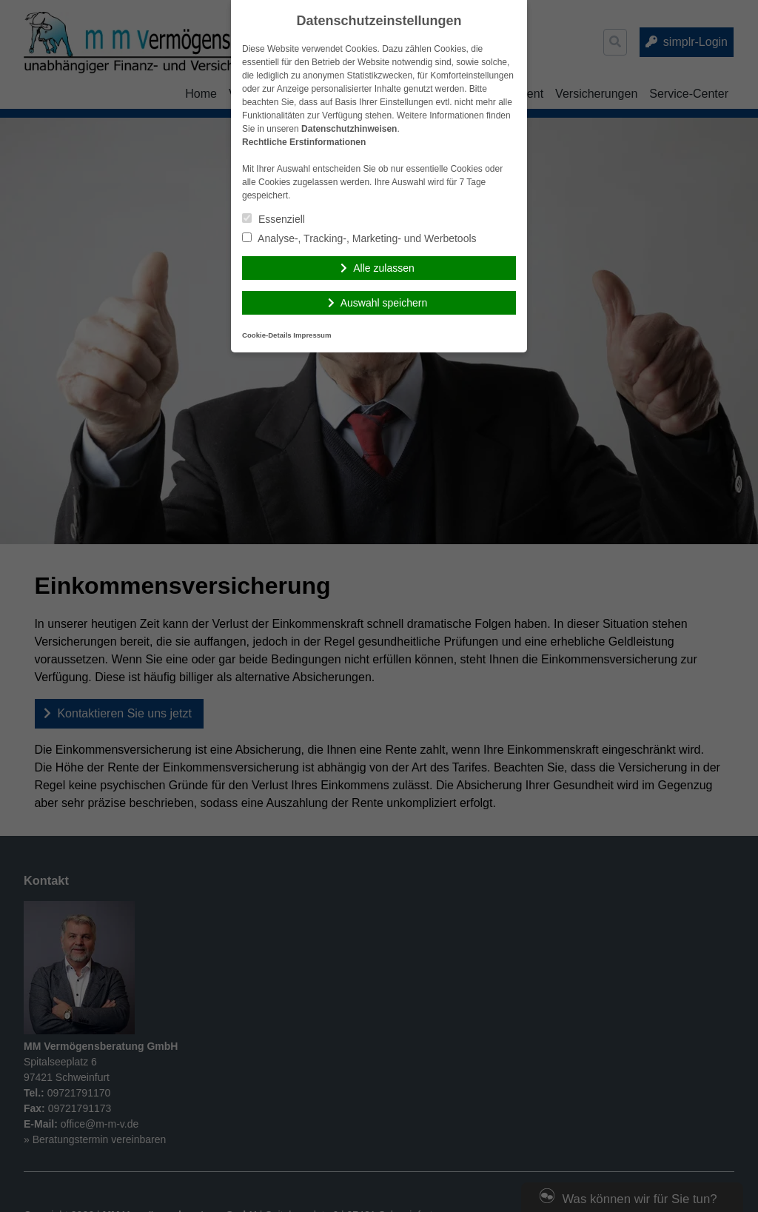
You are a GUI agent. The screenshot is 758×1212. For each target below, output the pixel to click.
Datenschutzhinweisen (349, 129)
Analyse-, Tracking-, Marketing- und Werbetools (359, 238)
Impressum (312, 335)
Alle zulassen (384, 268)
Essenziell (273, 219)
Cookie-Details (267, 335)
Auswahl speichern (384, 303)
